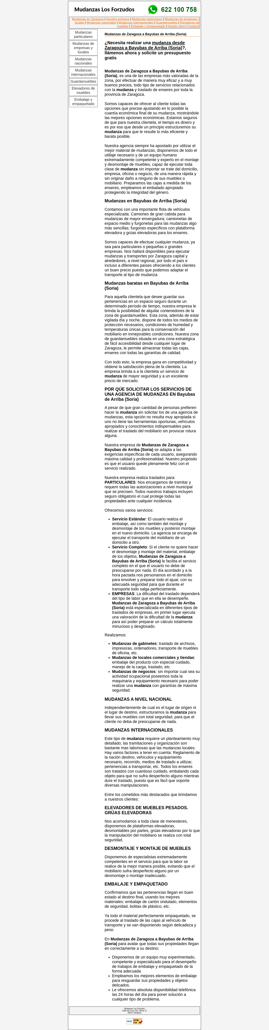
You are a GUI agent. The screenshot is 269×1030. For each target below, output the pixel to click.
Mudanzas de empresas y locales (83, 47)
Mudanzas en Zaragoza (88, 19)
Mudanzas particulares (147, 19)
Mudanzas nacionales (101, 22)
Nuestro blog (176, 26)
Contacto (193, 26)
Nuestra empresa (117, 19)
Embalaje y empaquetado (148, 26)
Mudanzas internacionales (136, 22)
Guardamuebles (166, 22)
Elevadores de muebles (83, 90)
